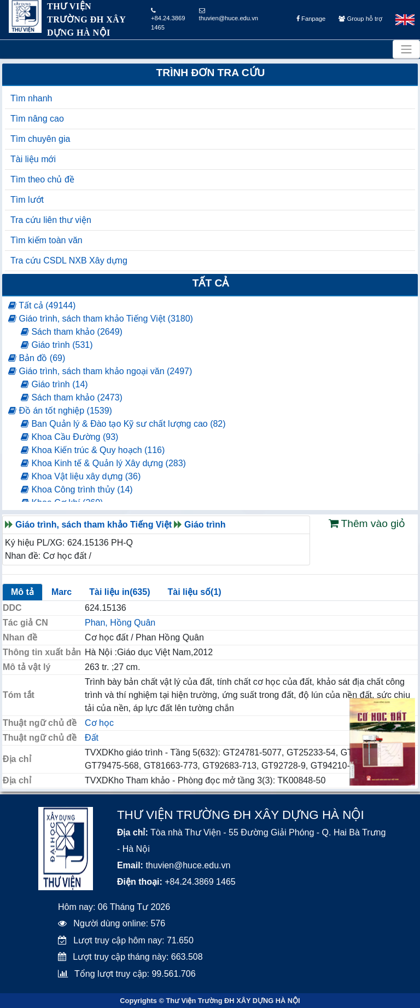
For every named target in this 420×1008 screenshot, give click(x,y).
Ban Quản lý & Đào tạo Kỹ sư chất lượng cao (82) (123, 423)
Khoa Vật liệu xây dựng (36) (81, 476)
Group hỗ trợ (360, 18)
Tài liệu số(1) (194, 592)
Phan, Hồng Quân (120, 622)
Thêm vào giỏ (367, 523)
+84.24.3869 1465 (168, 19)
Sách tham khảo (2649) (71, 331)
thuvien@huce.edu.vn (228, 14)
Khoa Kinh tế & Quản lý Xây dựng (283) (103, 463)
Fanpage (310, 18)
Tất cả (210, 283)
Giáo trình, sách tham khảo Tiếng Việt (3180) (100, 318)
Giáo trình (205, 524)
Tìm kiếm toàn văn (46, 240)
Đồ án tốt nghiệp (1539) (60, 410)
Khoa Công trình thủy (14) (77, 489)
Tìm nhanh (31, 98)
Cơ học (99, 723)
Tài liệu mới (33, 159)
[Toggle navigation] (406, 49)
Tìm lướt (27, 199)
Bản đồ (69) (36, 358)
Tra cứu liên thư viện (50, 220)
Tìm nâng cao (37, 118)
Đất (91, 737)
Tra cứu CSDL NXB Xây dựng (68, 260)
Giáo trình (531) (57, 345)
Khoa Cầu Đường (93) (69, 437)
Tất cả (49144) (41, 305)
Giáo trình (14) (54, 384)
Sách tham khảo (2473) (71, 397)
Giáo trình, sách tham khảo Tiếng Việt (93, 524)
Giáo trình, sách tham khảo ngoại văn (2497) (100, 371)
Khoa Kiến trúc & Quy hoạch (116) (93, 450)
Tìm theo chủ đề (42, 179)
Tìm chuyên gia (40, 139)
